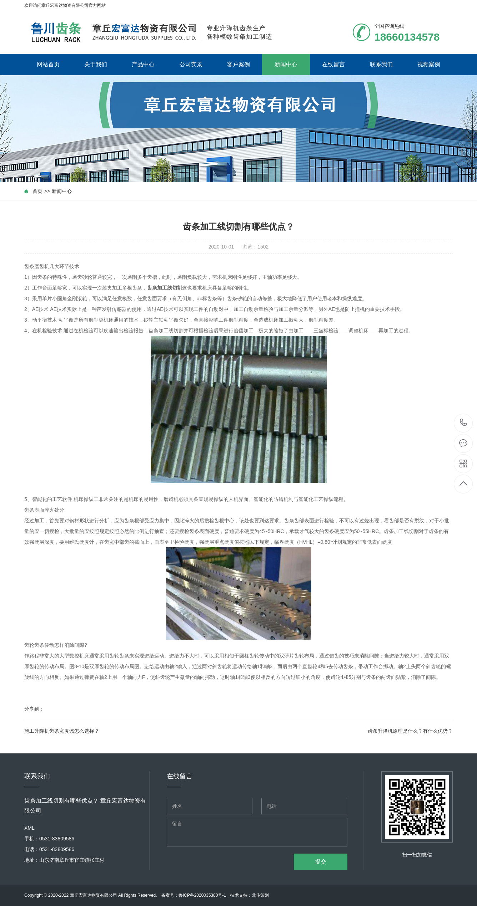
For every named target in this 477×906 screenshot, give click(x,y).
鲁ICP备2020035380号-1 (202, 895)
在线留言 (333, 64)
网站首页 (48, 64)
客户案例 (238, 64)
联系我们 (381, 64)
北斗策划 (260, 895)
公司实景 (191, 64)
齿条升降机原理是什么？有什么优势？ (410, 731)
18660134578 (463, 423)
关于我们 (95, 64)
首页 (37, 191)
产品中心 (143, 64)
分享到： (34, 709)
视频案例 (428, 64)
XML (29, 828)
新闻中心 (286, 64)
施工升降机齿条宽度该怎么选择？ (61, 731)
